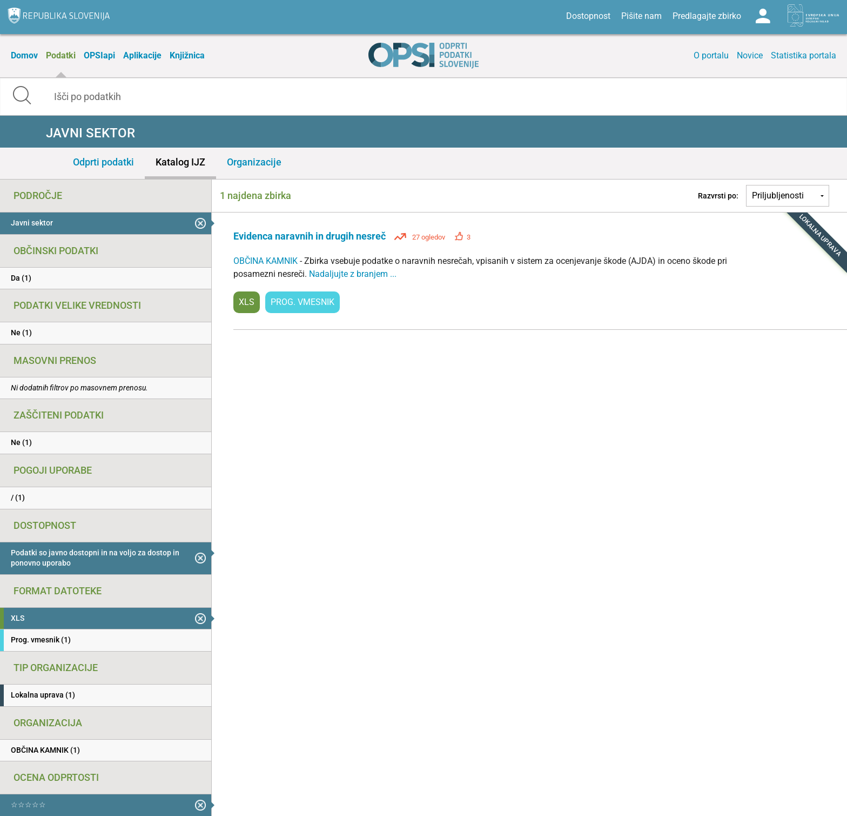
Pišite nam (641, 16)
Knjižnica (187, 55)
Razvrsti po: (718, 195)
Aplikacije (142, 55)
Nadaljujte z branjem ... (352, 274)
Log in (763, 16)
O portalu (711, 55)
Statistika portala (803, 55)
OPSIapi (99, 55)
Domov (24, 55)
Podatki (61, 55)
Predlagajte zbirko (707, 16)
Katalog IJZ (180, 162)
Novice (750, 55)
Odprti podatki (103, 162)
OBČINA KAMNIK (266, 261)
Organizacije (254, 162)
